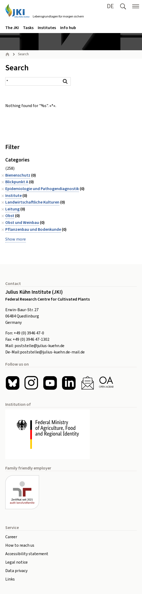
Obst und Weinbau (22, 222)
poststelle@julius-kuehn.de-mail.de (52, 352)
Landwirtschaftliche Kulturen (32, 202)
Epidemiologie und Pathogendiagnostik (42, 189)
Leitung (12, 209)
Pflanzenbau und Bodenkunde (33, 229)
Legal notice (16, 562)
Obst (9, 216)
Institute (13, 196)
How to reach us (19, 545)
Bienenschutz (17, 175)
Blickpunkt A (16, 182)
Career (11, 537)
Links (10, 579)
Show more (15, 239)
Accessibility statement (26, 554)
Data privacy (16, 571)
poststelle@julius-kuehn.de (39, 346)
